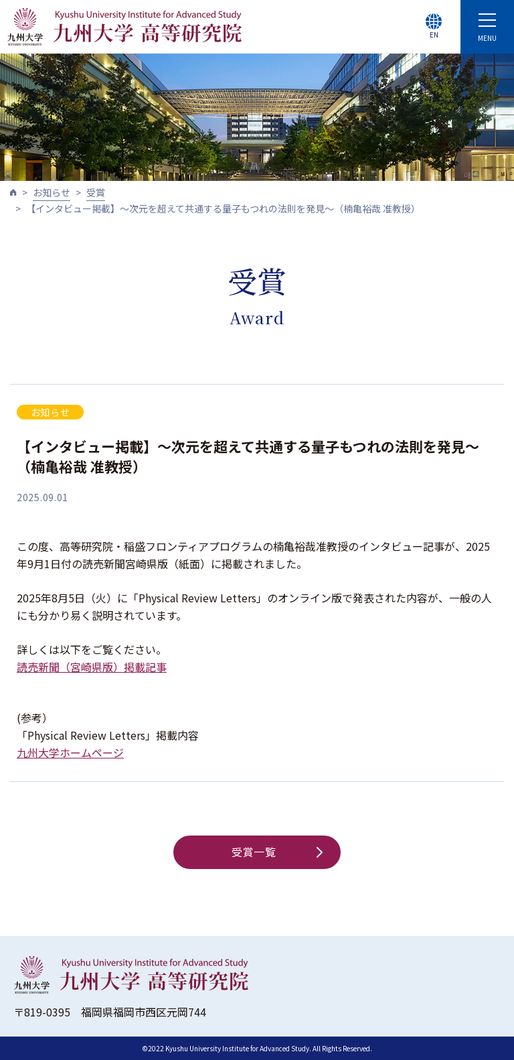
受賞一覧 (277, 852)
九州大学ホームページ (70, 752)
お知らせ (51, 192)
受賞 (95, 192)
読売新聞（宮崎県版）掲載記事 (92, 667)
